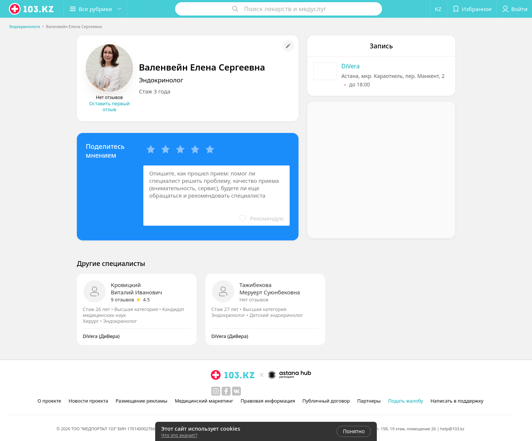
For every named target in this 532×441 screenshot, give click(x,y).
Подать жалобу (405, 400)
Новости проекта (88, 400)
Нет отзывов (253, 299)
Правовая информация (268, 400)
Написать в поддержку (456, 400)
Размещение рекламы (141, 400)
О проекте (49, 400)
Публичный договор (325, 400)
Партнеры (369, 400)
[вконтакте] (236, 391)
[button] (95, 8)
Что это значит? (179, 435)
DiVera (350, 66)
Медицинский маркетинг (204, 400)
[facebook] (226, 391)
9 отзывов (122, 299)
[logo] (32, 9)
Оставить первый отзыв (109, 106)
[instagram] (215, 391)
